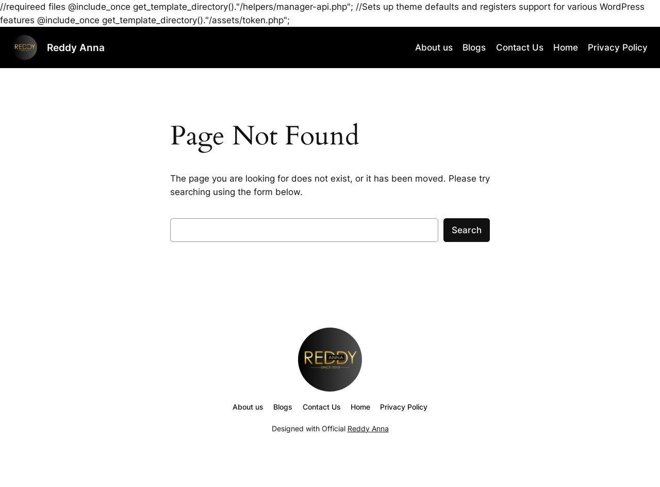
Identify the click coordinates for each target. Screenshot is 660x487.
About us (434, 47)
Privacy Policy (618, 47)
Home (565, 47)
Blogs (474, 47)
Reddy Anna (76, 47)
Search (467, 230)
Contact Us (519, 47)
